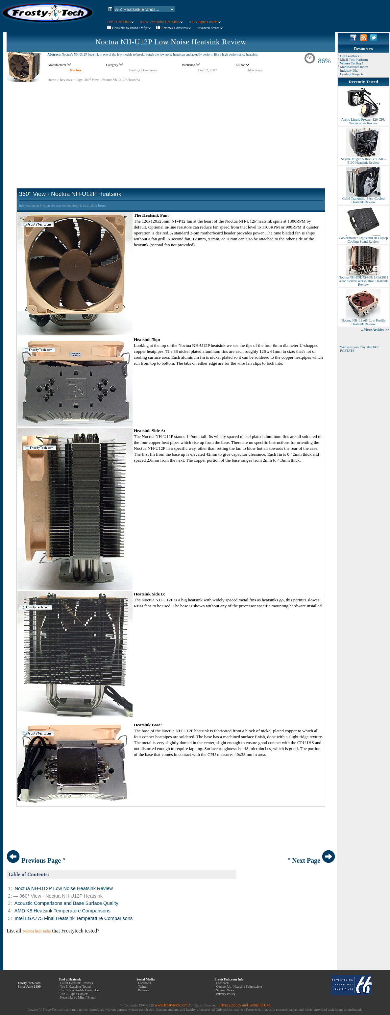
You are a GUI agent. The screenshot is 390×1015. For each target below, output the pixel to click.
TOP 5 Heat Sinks (120, 22)
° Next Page (311, 860)
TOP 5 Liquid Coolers (204, 22)
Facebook (144, 983)
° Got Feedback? (349, 56)
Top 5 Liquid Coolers (74, 994)
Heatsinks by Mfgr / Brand (77, 997)
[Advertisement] (171, 128)
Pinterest (144, 990)
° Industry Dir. (348, 70)
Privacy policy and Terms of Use (244, 1005)
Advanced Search (209, 28)
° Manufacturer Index (353, 67)
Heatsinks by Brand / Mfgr (131, 28)
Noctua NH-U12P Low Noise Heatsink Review (170, 42)
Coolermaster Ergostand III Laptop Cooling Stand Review (363, 238)
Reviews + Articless (176, 28)
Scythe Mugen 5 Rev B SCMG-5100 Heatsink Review (363, 159)
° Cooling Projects (350, 74)
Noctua (75, 70)
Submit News (225, 990)
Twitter (143, 986)
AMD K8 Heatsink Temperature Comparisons (62, 910)
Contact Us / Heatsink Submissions (239, 986)
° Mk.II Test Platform (353, 59)
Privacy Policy (225, 994)
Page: (80, 80)
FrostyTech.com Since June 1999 (29, 984)
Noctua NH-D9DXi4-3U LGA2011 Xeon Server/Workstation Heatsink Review (363, 279)
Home (51, 80)
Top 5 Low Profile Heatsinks (79, 990)
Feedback (222, 983)
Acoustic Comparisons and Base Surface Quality (66, 903)
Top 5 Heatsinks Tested (75, 986)
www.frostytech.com (171, 1005)
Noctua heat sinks (37, 931)
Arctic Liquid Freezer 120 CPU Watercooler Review (363, 120)
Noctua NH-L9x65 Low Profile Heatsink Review (363, 321)
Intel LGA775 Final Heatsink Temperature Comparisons (73, 918)
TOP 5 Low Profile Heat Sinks (161, 22)
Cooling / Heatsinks (143, 70)
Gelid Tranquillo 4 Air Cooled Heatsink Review (363, 199)
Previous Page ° (36, 860)
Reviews (66, 80)
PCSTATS (347, 350)
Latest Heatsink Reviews (76, 983)
